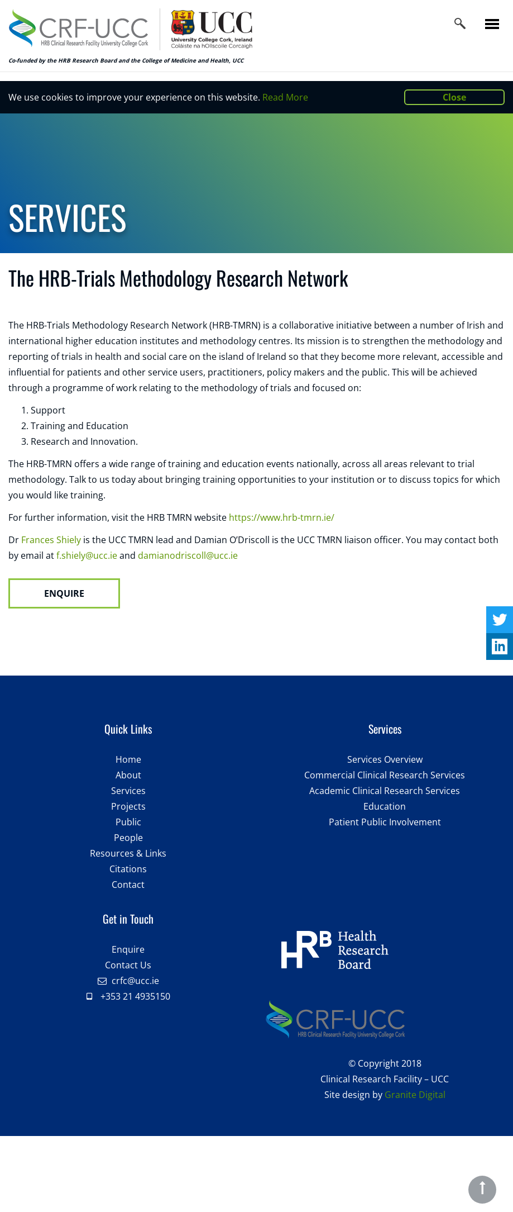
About (128, 775)
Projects (128, 806)
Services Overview (385, 759)
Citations (128, 869)
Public (128, 822)
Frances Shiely (51, 540)
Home (128, 759)
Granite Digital (415, 1095)
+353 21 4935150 (135, 996)
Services (128, 791)
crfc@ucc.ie (135, 981)
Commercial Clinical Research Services (384, 775)
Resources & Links (128, 853)
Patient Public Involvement (385, 822)
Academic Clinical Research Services (384, 791)
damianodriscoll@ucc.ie (189, 555)
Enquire (128, 949)
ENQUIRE (64, 593)
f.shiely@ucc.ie (86, 555)
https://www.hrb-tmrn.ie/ (283, 517)
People (128, 837)
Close (454, 97)
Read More (285, 97)
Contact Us (128, 965)
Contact (128, 884)
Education (384, 806)
